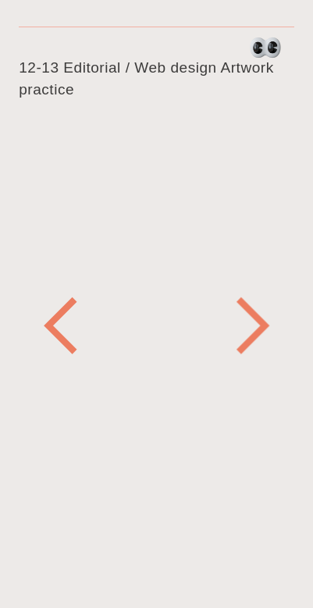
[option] (156, 227)
